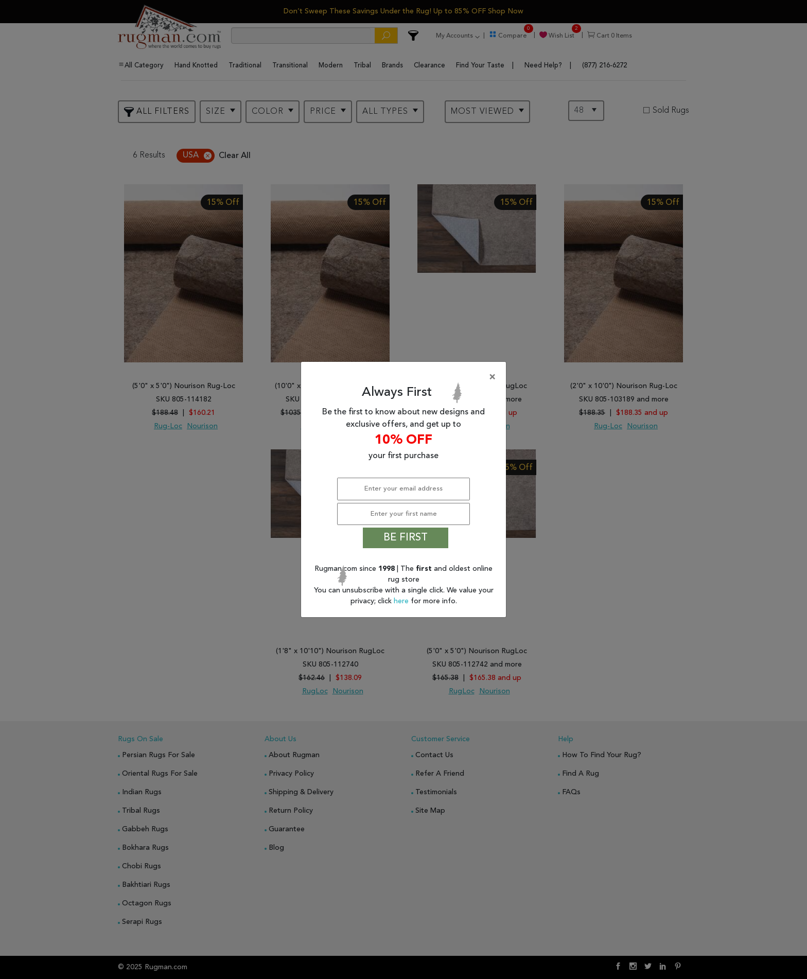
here (402, 601)
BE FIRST (405, 538)
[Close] (405, 377)
